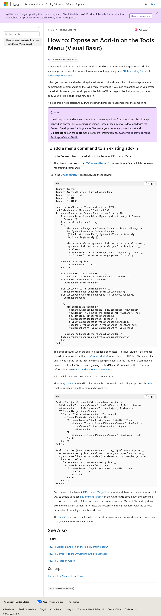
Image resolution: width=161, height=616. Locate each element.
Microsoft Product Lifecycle (90, 14)
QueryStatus (65, 383)
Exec (150, 383)
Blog (42, 609)
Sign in (154, 4)
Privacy (67, 609)
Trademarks (130, 609)
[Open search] (146, 4)
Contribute (55, 609)
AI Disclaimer (9, 609)
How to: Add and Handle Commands (92, 369)
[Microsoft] (6, 4)
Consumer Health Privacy (89, 609)
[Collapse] (38, 27)
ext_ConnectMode (96, 356)
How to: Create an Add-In (61, 560)
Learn (51, 29)
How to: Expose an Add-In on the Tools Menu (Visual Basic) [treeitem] (22, 41)
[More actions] (154, 29)
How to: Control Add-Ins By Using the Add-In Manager (77, 553)
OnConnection (69, 174)
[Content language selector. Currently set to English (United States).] (17, 601)
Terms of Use (114, 609)
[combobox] (22, 34)
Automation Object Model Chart (65, 576)
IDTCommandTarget (95, 163)
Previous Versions (67, 29)
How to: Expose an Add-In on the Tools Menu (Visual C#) (78, 546)
